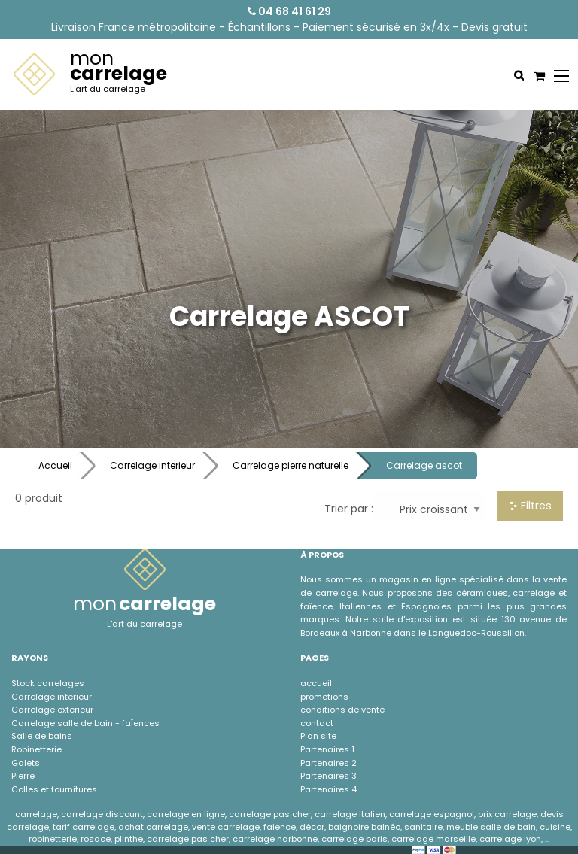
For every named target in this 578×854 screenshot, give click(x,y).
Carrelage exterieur (52, 710)
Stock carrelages (47, 683)
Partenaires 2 (328, 763)
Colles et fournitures (54, 789)
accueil (316, 683)
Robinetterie (36, 749)
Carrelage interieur (152, 465)
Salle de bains (41, 736)
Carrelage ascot (424, 465)
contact (316, 723)
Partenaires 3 (328, 776)
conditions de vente (342, 710)
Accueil (55, 465)
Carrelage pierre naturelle (290, 465)
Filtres (530, 505)
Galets (25, 763)
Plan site (318, 736)
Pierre (23, 776)
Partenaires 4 (328, 789)
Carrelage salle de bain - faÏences (85, 723)
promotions (324, 697)
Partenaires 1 (327, 749)
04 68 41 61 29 (289, 11)
